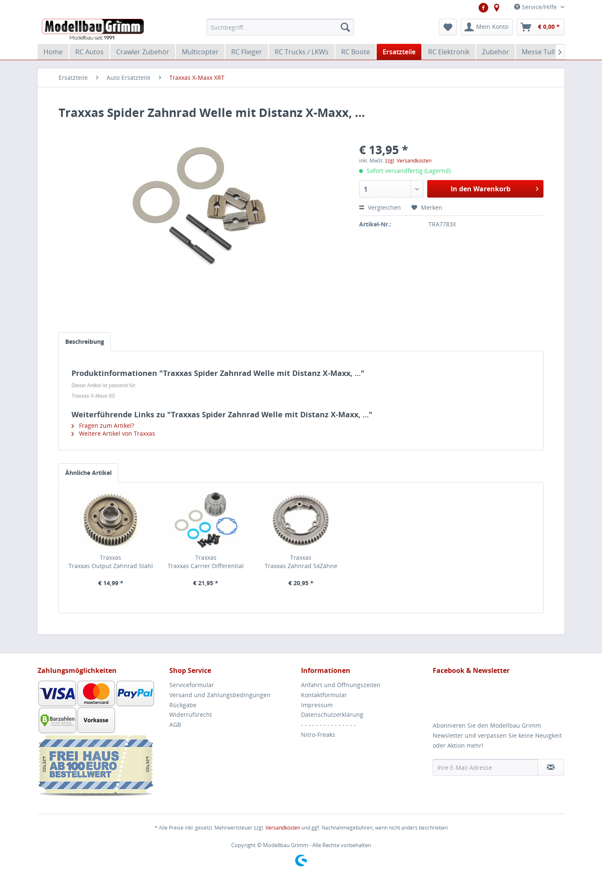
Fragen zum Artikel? (102, 425)
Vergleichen (380, 207)
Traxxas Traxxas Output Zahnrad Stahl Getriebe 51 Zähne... (111, 561)
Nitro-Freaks (318, 734)
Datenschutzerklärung (332, 714)
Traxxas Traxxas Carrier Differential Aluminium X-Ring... (206, 561)
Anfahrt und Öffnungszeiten (340, 685)
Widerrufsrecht (190, 714)
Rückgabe (182, 705)
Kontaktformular (324, 695)
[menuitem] (280, 27)
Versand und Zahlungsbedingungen (219, 695)
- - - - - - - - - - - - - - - (328, 724)
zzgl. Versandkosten (408, 160)
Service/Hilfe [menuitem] (536, 7)
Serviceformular (191, 685)
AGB (175, 724)
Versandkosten (282, 827)
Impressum (317, 705)
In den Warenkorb (494, 187)
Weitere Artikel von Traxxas (113, 433)
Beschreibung (84, 341)
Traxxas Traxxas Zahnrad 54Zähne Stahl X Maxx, (301, 561)
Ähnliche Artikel (88, 473)
